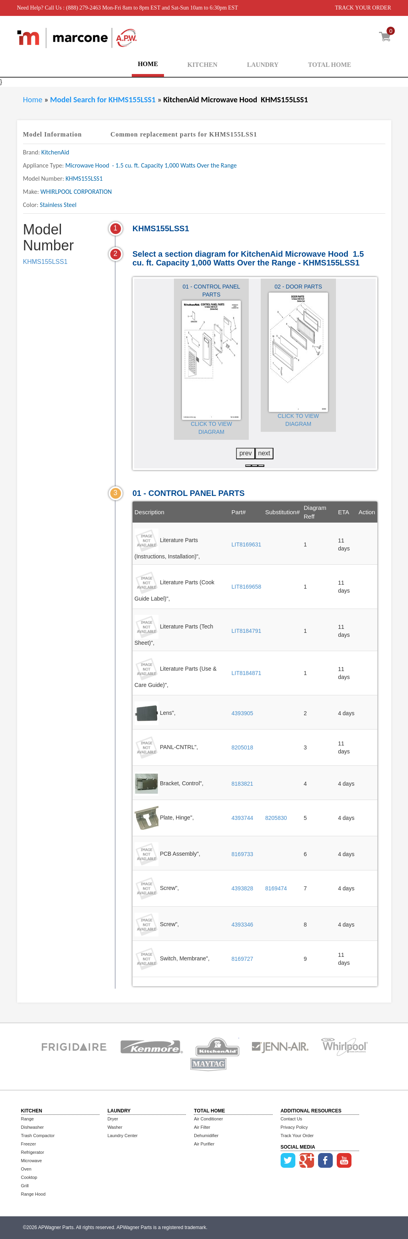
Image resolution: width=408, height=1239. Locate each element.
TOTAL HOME (329, 64)
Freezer (28, 1143)
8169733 (243, 854)
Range (27, 1118)
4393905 (243, 713)
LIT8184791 (247, 631)
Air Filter (202, 1127)
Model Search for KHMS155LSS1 (104, 99)
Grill (25, 1185)
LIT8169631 (247, 544)
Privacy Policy (294, 1127)
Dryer (112, 1118)
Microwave (31, 1160)
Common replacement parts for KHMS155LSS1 (184, 134)
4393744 (243, 818)
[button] (248, 465)
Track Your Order (297, 1135)
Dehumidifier (206, 1135)
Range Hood (33, 1194)
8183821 (243, 783)
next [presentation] (264, 453)
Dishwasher (32, 1127)
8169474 (276, 888)
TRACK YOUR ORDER (363, 8)
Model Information (52, 134)
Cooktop (29, 1177)
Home (33, 99)
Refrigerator (32, 1152)
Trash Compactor (38, 1135)
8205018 (243, 747)
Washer (115, 1127)
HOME (148, 63)
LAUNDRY (262, 64)
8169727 (243, 959)
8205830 (276, 818)
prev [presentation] (245, 453)
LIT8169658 (247, 586)
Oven (26, 1169)
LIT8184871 (247, 673)
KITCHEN (202, 64)
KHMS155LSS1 (45, 261)
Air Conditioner (208, 1118)
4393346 (243, 924)
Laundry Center (122, 1135)
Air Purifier (204, 1143)
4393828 (243, 888)
